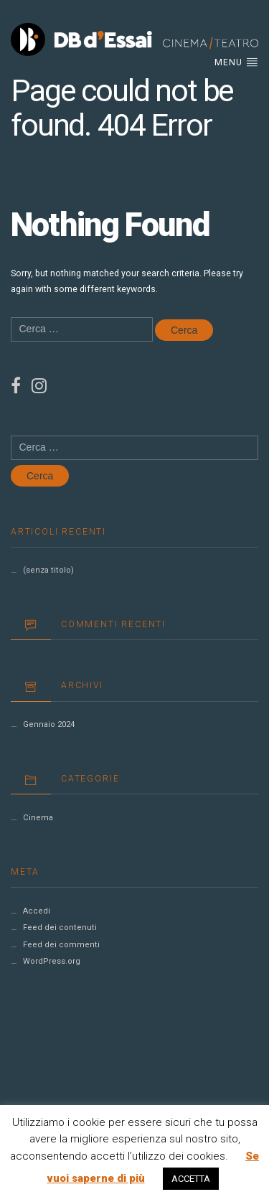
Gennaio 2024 (49, 724)
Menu (236, 61)
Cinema (38, 817)
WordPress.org (51, 961)
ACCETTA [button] (190, 1178)
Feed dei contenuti (60, 927)
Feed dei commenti (61, 944)
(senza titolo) (48, 570)
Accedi (36, 911)
